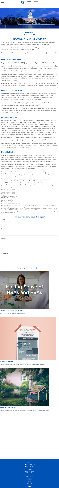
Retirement (29, 478)
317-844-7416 (31, 464)
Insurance (29, 483)
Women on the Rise (6, 361)
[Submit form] (5, 253)
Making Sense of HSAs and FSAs (11, 310)
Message (4, 238)
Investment (29, 479)
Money (29, 486)
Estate (29, 481)
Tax (29, 485)
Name (3, 219)
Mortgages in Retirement (8, 407)
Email (2, 229)
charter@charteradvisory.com (29, 473)
